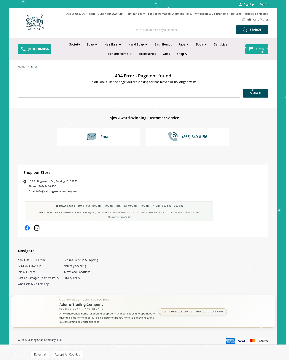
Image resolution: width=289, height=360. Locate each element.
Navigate (26, 250)
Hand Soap (136, 44)
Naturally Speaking (75, 266)
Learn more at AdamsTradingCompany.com (192, 311)
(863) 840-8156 (47, 186)
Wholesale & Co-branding (211, 13)
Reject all (40, 354)
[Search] (252, 29)
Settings (20, 354)
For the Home (118, 54)
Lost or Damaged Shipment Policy (170, 13)
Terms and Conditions (77, 272)
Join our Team (136, 13)
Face (182, 44)
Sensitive (220, 44)
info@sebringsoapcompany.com (57, 191)
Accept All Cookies (67, 354)
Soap (90, 44)
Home (21, 66)
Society (74, 44)
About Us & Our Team (80, 13)
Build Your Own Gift (111, 13)
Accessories (147, 54)
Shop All (182, 54)
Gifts (166, 54)
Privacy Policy (72, 278)
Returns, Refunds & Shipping (249, 13)
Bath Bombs (163, 44)
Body (199, 44)
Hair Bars (111, 44)
